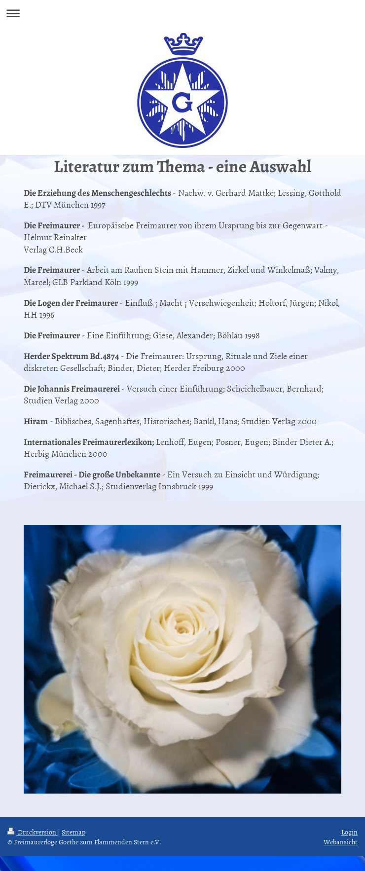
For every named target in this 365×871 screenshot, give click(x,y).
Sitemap (73, 832)
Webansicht (341, 841)
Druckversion (32, 832)
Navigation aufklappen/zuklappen (182, 13)
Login (349, 832)
